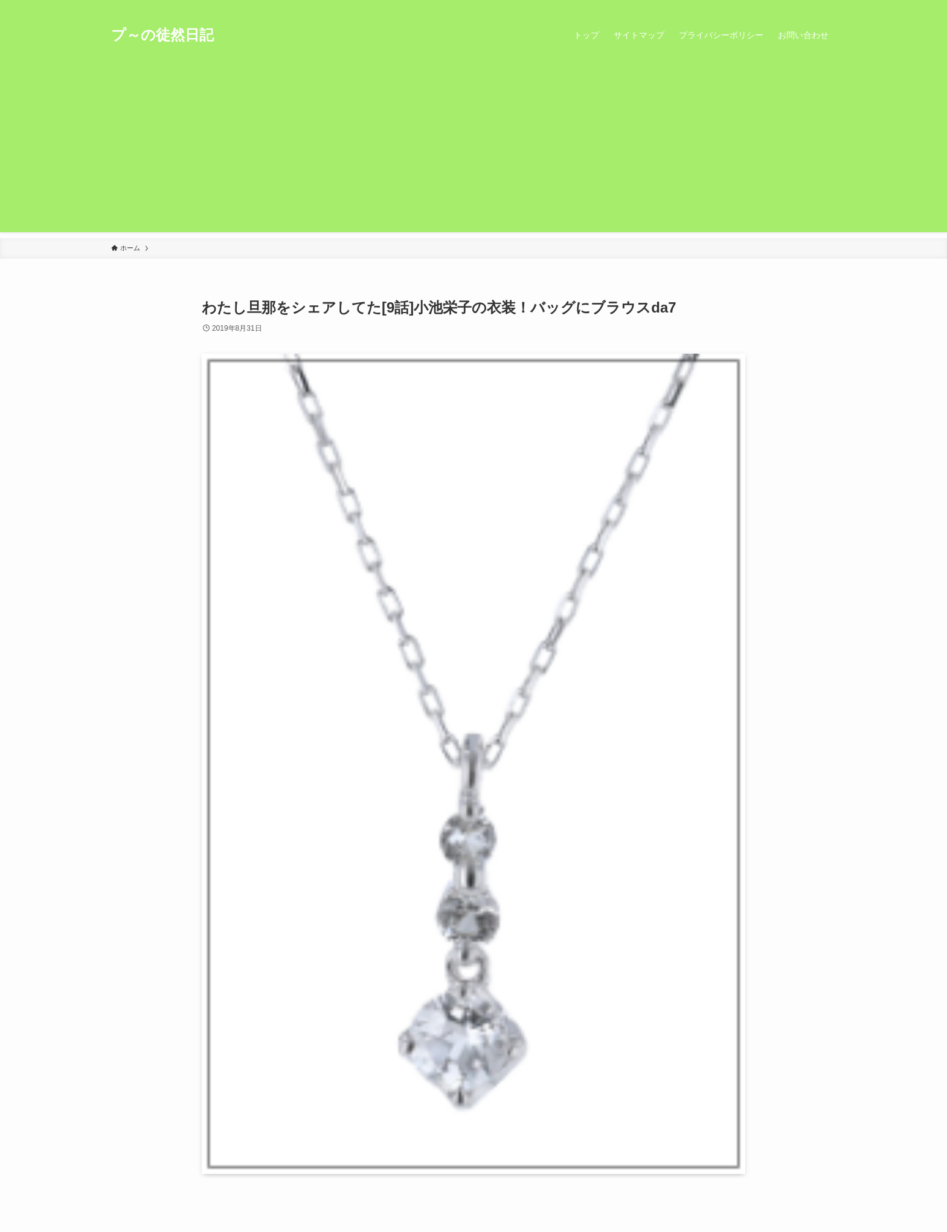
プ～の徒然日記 (162, 35)
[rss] (812, 6)
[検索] (828, 6)
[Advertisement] (473, 147)
